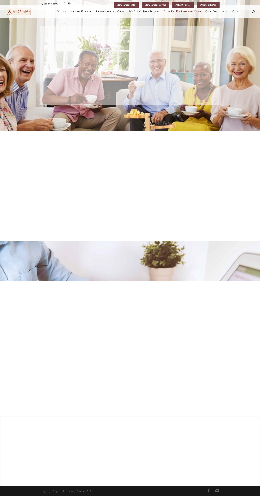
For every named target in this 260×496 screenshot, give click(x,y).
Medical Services (142, 11)
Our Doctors (215, 11)
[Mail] (69, 3)
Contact (238, 11)
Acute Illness (81, 11)
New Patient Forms (155, 5)
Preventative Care (110, 11)
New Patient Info (126, 5)
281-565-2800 (50, 3)
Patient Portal (182, 5)
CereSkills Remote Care (182, 11)
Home (61, 11)
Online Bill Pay (208, 5)
